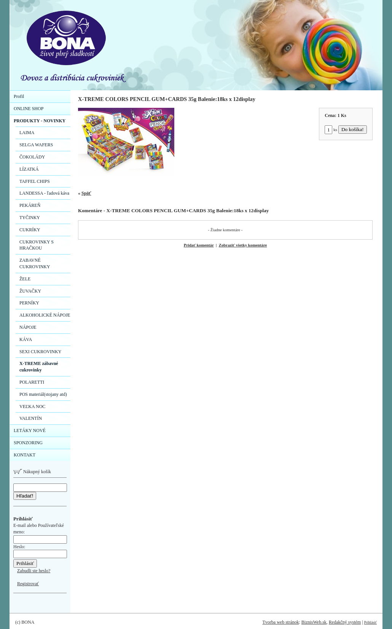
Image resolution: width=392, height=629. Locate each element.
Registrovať (28, 583)
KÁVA (25, 339)
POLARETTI (31, 382)
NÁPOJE (28, 327)
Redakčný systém (345, 622)
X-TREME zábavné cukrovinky (38, 367)
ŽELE (24, 279)
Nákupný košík (32, 471)
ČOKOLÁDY (32, 157)
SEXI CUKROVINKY (40, 351)
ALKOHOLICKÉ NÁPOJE (44, 315)
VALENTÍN (30, 418)
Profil (19, 96)
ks (331, 129)
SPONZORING (28, 442)
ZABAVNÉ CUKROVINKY (34, 263)
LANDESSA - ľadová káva (44, 193)
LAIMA (26, 132)
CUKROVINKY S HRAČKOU (36, 245)
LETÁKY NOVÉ (30, 430)
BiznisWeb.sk (314, 622)
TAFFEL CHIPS (34, 181)
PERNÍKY (29, 303)
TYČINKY (29, 217)
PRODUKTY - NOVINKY (39, 120)
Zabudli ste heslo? (33, 570)
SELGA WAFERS (36, 144)
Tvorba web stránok (280, 622)
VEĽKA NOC (32, 406)
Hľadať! (24, 496)
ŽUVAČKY (30, 291)
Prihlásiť (370, 622)
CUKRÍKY (29, 229)
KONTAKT (24, 455)
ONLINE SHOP (28, 108)
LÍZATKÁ (29, 169)
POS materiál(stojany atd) (43, 394)
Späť (86, 193)
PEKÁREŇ (29, 205)
